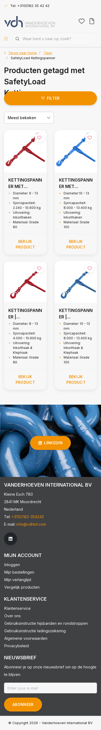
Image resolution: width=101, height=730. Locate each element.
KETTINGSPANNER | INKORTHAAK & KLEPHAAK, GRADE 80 (25, 314)
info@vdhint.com (31, 524)
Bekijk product (25, 244)
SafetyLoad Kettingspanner (33, 58)
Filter (50, 98)
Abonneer (23, 704)
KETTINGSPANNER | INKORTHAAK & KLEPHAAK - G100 (76, 314)
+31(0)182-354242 (28, 516)
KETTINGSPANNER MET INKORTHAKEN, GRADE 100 (76, 183)
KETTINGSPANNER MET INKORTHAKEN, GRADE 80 (25, 183)
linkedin (50, 443)
